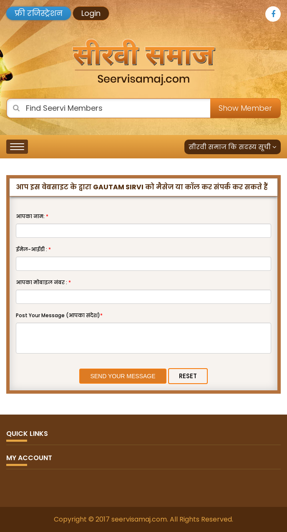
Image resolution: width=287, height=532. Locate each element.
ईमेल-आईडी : (33, 249)
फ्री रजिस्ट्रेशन (39, 13)
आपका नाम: (32, 216)
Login (91, 13)
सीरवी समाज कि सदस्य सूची (233, 147)
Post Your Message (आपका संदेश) (59, 315)
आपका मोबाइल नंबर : (43, 282)
